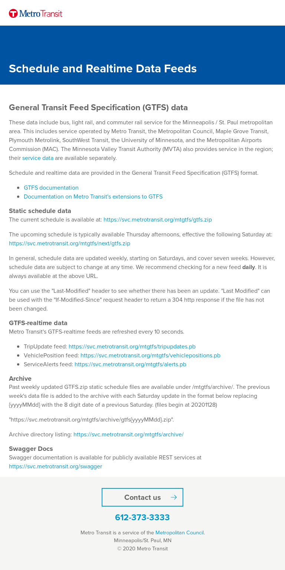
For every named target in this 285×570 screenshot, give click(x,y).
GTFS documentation (51, 187)
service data (37, 158)
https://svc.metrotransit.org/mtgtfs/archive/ (128, 434)
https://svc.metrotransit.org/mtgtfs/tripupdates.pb (132, 346)
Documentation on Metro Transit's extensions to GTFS (93, 196)
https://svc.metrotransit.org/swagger (55, 466)
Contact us (142, 497)
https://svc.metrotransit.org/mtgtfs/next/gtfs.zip (69, 243)
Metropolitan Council (179, 532)
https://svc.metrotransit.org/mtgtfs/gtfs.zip (158, 219)
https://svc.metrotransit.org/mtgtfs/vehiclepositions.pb (150, 355)
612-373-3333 (142, 517)
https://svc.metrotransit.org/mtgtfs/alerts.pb (130, 364)
